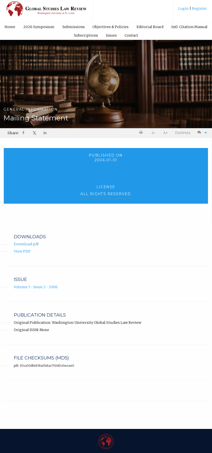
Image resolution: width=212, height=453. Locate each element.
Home (10, 27)
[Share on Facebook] (24, 133)
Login (183, 8)
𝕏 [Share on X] (34, 133)
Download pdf (26, 244)
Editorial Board (150, 27)
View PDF (22, 251)
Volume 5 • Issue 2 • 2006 (36, 287)
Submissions (73, 27)
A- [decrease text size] (154, 132)
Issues (111, 35)
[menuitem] (192, 10)
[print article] (142, 132)
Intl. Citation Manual (189, 27)
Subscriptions (86, 35)
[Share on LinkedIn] (45, 133)
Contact (131, 35)
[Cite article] (201, 132)
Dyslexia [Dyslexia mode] (182, 132)
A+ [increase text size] (165, 132)
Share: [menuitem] (13, 133)
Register (199, 8)
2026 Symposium (38, 27)
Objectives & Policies (110, 27)
